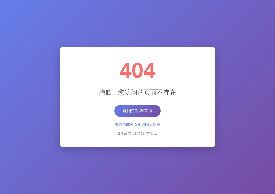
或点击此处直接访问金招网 (137, 124)
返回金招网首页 (137, 110)
